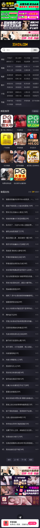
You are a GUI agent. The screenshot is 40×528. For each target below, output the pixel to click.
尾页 (30, 460)
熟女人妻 (10, 70)
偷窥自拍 (10, 84)
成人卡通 (27, 75)
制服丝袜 (10, 79)
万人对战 (27, 58)
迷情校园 (10, 96)
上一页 (16, 460)
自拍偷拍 (18, 66)
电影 (2, 76)
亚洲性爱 (10, 75)
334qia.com (20, 44)
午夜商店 (18, 101)
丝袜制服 (18, 70)
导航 (2, 102)
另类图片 (36, 87)
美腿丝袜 (10, 87)
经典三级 (18, 79)
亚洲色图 (18, 84)
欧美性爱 (36, 75)
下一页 (24, 460)
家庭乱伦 (18, 92)
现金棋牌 (27, 61)
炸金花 (18, 61)
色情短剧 (18, 104)
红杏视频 (10, 104)
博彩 (2, 59)
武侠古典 (36, 92)
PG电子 (9, 58)
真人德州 (18, 58)
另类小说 (18, 96)
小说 (2, 93)
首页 (9, 460)
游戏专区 (36, 58)
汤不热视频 (35, 101)
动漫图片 (36, 84)
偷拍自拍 (18, 75)
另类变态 (36, 79)
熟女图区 (27, 87)
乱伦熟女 (27, 79)
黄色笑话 (27, 96)
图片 (2, 85)
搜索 (35, 50)
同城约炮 (10, 101)
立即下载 (32, 523)
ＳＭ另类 (36, 70)
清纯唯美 (18, 87)
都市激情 (10, 92)
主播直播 (27, 70)
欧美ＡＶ (27, 66)
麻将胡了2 (10, 61)
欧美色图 (27, 84)
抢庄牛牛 (36, 61)
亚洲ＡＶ (10, 66)
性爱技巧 (36, 96)
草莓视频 (27, 101)
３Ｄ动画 (36, 66)
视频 (2, 68)
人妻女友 (27, 92)
